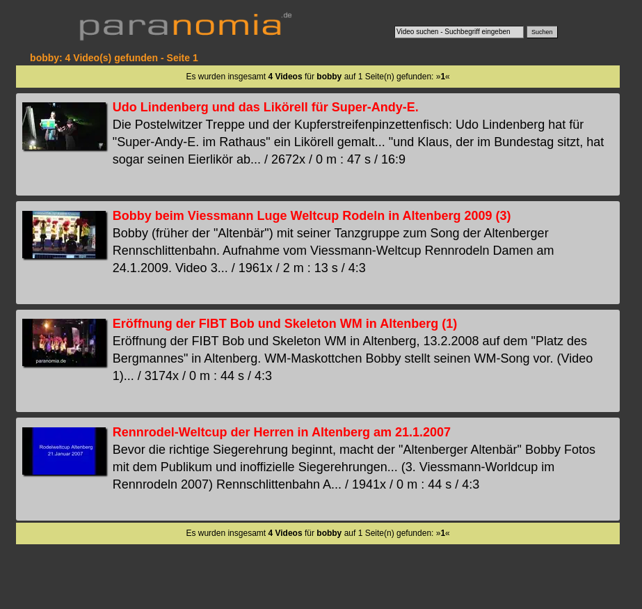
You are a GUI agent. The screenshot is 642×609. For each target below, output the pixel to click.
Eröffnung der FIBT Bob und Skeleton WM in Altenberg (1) (285, 324)
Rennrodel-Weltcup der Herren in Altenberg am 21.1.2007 (282, 432)
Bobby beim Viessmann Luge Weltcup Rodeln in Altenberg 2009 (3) (312, 216)
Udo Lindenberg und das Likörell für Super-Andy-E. (266, 107)
